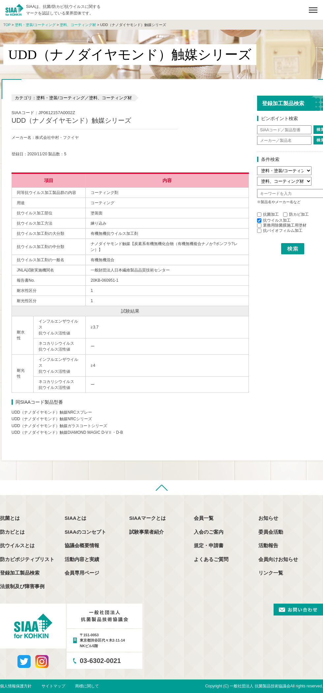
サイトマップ (53, 686)
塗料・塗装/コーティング (35, 25)
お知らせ (268, 518)
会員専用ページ (82, 573)
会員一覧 (204, 518)
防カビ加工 (296, 214)
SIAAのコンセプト (85, 532)
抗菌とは (10, 518)
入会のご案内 (208, 532)
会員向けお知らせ (278, 559)
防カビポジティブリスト (27, 559)
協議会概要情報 (82, 545)
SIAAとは (75, 518)
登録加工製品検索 (20, 573)
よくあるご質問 (211, 559)
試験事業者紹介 (146, 532)
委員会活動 (270, 532)
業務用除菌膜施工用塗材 (282, 225)
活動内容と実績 (82, 559)
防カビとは (12, 532)
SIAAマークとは (147, 518)
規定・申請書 (208, 545)
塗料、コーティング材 (78, 25)
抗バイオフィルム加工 (280, 230)
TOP (7, 25)
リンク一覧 (270, 573)
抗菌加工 (268, 214)
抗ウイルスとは (17, 545)
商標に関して (87, 686)
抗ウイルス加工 (274, 220)
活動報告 (268, 545)
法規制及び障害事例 (22, 586)
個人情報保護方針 (16, 686)
